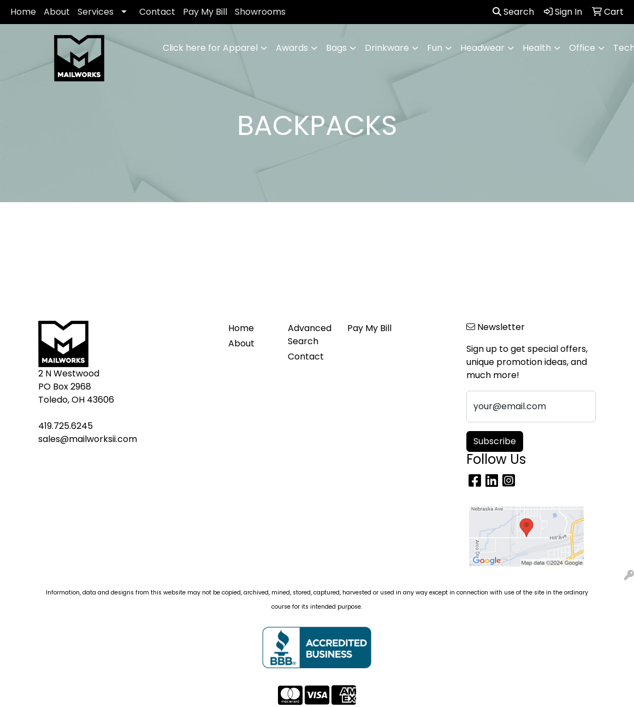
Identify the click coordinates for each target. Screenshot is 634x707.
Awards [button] (292, 48)
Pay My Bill (205, 11)
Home (23, 11)
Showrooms (260, 11)
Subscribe (494, 441)
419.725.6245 (65, 426)
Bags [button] (336, 48)
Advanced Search (309, 334)
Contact (157, 11)
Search (513, 11)
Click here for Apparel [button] (210, 48)
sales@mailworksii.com (87, 439)
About (57, 11)
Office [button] (582, 48)
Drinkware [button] (387, 48)
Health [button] (537, 48)
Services (96, 11)
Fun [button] (434, 48)
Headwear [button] (482, 48)
